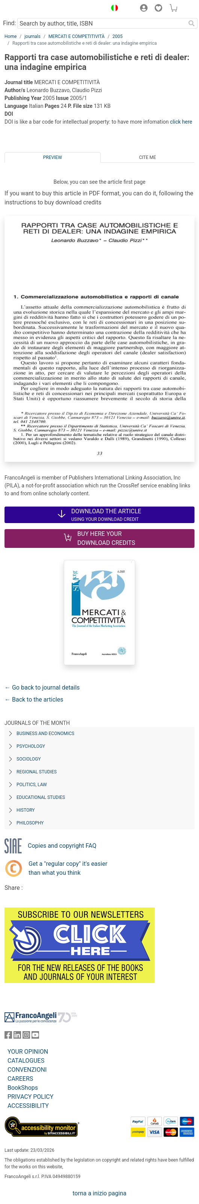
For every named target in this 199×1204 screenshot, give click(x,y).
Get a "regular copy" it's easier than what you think (68, 868)
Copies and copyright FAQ (62, 845)
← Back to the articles (34, 699)
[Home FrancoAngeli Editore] (30, 9)
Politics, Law (32, 784)
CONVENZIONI (27, 1069)
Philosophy (30, 823)
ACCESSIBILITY (28, 1105)
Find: (9, 23)
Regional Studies (37, 771)
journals (32, 36)
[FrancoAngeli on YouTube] (35, 1036)
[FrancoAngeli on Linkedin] (17, 1036)
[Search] (191, 23)
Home (11, 36)
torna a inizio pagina (99, 1193)
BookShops (23, 1087)
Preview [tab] (52, 157)
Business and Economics (45, 733)
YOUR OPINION (28, 1051)
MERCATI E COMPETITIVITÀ (76, 36)
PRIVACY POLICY (30, 1096)
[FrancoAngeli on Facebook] (8, 1036)
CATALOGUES (26, 1060)
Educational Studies (41, 797)
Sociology (29, 759)
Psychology (31, 746)
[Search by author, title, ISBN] (101, 23)
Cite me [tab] (147, 157)
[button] (113, 9)
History (26, 810)
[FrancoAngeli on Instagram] (26, 1036)
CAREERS (20, 1078)
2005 (118, 36)
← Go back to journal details (42, 687)
